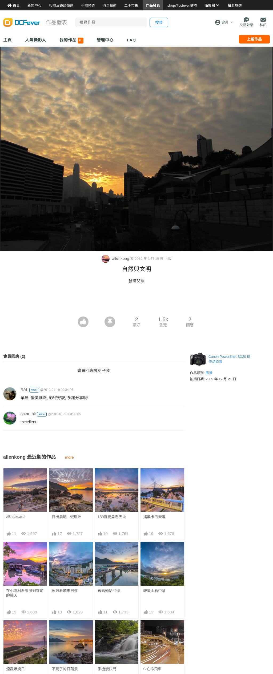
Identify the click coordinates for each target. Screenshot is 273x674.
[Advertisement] (136, 302)
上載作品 (254, 39)
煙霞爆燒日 (15, 669)
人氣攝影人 (35, 40)
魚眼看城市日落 (65, 591)
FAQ (131, 40)
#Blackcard (15, 516)
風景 (209, 373)
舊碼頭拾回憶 (109, 591)
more (69, 457)
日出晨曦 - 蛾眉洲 (66, 517)
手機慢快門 (107, 669)
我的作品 (71, 40)
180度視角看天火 (112, 517)
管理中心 (105, 40)
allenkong (116, 258)
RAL (24, 389)
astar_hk (28, 413)
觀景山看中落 (154, 591)
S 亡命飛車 (152, 669)
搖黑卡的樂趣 (154, 517)
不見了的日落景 (65, 669)
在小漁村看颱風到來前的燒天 (24, 593)
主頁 (7, 40)
